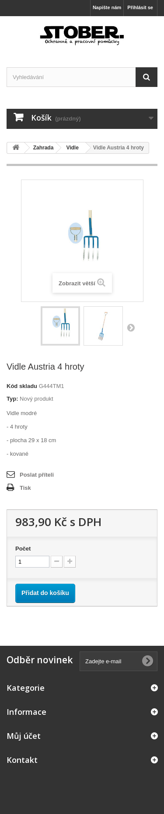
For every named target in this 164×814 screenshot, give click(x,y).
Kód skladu (22, 386)
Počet (23, 548)
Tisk (25, 488)
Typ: (12, 398)
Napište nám (107, 7)
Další (130, 327)
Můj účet (24, 736)
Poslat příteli (37, 474)
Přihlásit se (140, 7)
